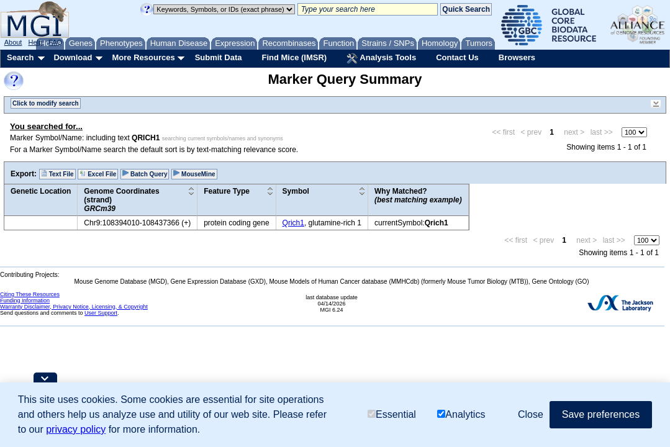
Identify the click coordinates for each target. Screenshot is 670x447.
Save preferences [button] (601, 414)
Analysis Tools (381, 58)
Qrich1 (293, 223)
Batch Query (144, 174)
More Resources (143, 57)
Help (35, 42)
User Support (100, 313)
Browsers (517, 57)
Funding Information (25, 300)
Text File (57, 174)
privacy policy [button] (76, 429)
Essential (392, 414)
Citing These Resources (30, 294)
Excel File (97, 174)
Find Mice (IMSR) (294, 57)
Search (20, 57)
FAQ (55, 42)
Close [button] (530, 414)
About (13, 42)
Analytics (461, 414)
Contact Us (457, 57)
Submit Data (218, 57)
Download (72, 57)
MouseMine (194, 174)
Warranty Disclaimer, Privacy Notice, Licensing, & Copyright (74, 307)
